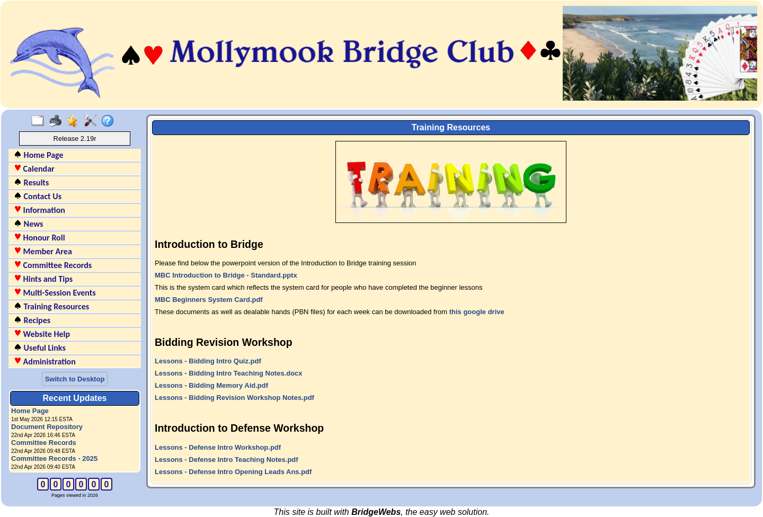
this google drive (476, 312)
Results (31, 182)
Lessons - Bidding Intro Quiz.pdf (208, 361)
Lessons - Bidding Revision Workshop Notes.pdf (234, 398)
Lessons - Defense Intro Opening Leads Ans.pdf (233, 472)
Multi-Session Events (55, 293)
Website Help (42, 334)
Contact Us (37, 196)
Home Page (39, 155)
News (28, 224)
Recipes (32, 320)
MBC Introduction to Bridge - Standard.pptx (226, 275)
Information (39, 210)
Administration (45, 361)
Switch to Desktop (75, 379)
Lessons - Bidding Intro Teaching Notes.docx (229, 373)
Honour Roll (39, 238)
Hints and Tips (43, 279)
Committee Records (53, 265)
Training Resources (51, 306)
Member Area (43, 251)
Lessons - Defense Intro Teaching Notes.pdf (226, 459)
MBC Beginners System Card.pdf (209, 300)
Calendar (34, 169)
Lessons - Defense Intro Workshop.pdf (218, 447)
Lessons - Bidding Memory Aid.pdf (211, 385)
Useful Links (40, 348)
